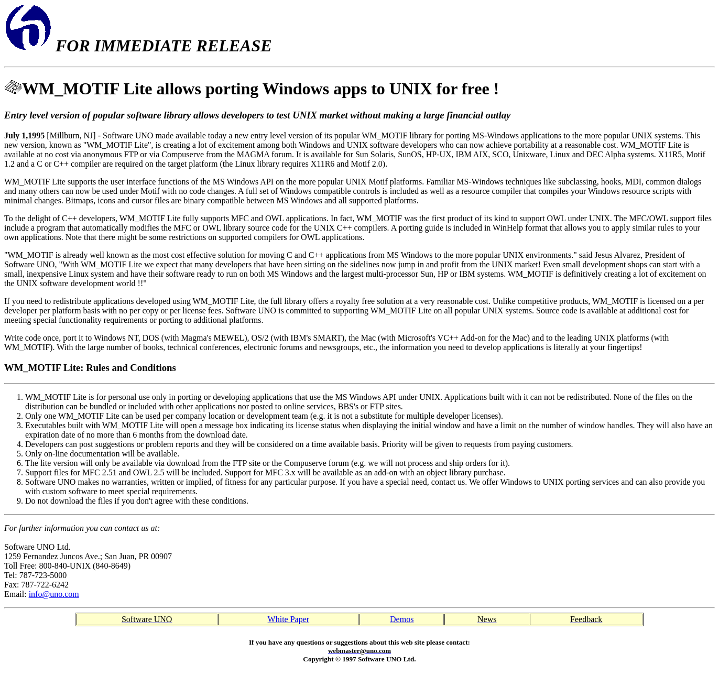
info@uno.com (54, 594)
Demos (401, 619)
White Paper (289, 619)
